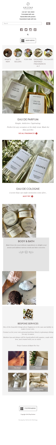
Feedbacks (17, 389)
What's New (8, 60)
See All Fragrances (27, 133)
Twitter (26, 30)
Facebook (21, 30)
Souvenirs (39, 368)
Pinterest (35, 30)
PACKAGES (48, 59)
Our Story (17, 368)
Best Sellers (17, 60)
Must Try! (26, 196)
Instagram (31, 30)
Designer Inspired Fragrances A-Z (38, 62)
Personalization (38, 389)
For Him (28, 59)
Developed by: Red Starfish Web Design (28, 420)
